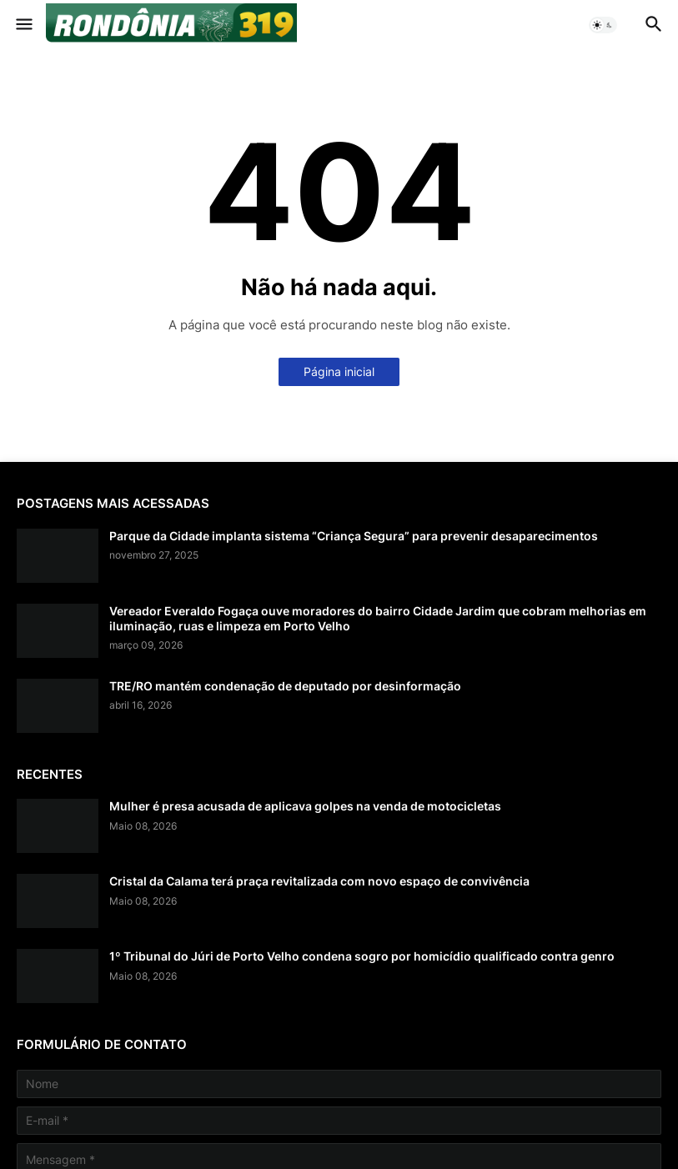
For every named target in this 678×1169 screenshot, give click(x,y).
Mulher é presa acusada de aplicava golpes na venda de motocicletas (305, 806)
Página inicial (339, 371)
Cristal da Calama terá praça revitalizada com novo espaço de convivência (319, 881)
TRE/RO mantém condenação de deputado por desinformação (285, 686)
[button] (23, 25)
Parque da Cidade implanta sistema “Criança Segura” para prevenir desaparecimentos (353, 536)
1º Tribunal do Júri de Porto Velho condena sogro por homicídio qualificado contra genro (362, 956)
